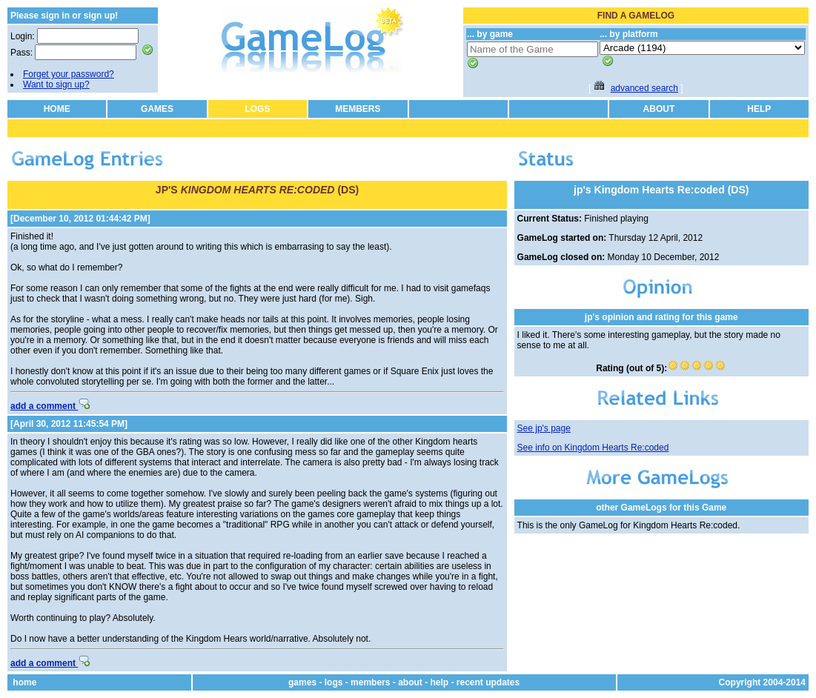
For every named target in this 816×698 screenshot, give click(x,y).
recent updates (488, 682)
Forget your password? (68, 74)
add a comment (50, 406)
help (439, 682)
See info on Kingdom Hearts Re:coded (593, 447)
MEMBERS (357, 109)
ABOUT (659, 109)
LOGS (257, 109)
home (24, 682)
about (410, 682)
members (370, 682)
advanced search (644, 88)
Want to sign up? (56, 84)
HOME (57, 109)
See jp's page (544, 428)
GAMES (157, 109)
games (302, 682)
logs (334, 682)
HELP (759, 109)
